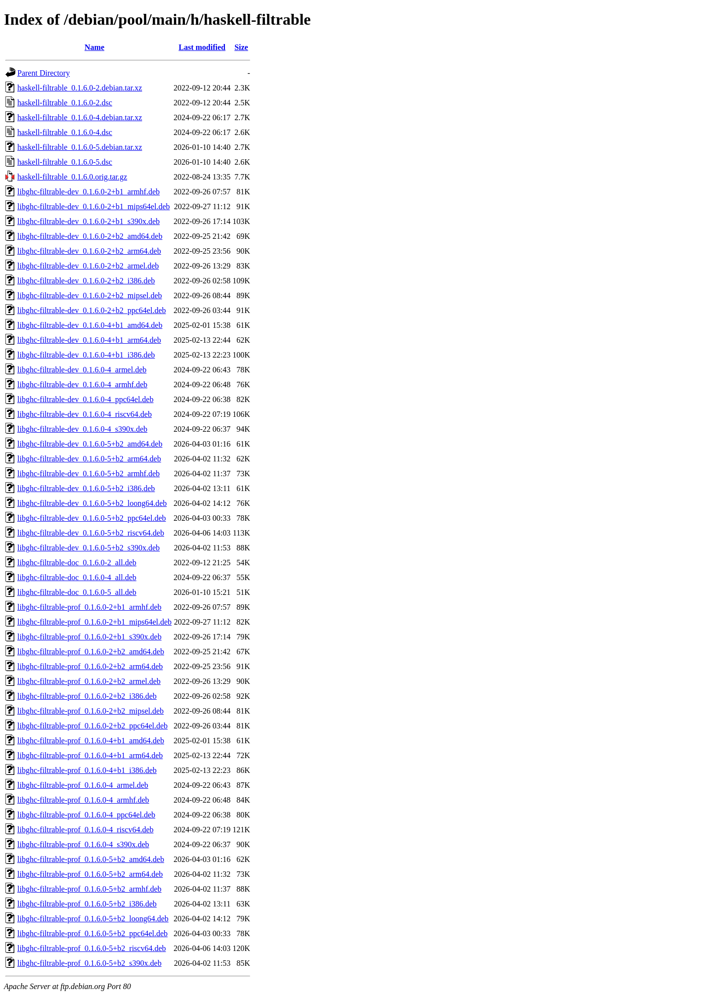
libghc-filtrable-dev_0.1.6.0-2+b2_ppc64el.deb (91, 310)
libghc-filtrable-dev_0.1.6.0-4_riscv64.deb (84, 414)
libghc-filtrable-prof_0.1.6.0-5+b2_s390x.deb (89, 963)
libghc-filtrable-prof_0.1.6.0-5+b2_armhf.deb (89, 889)
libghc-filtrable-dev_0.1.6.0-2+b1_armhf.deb (88, 191)
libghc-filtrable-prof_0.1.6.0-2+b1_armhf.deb (89, 607)
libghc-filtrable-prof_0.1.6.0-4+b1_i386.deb (87, 770)
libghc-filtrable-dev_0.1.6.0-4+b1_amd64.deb (89, 325)
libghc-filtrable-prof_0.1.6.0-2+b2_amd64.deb (90, 651)
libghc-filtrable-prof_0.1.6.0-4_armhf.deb (83, 800)
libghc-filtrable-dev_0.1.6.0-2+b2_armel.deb (88, 266)
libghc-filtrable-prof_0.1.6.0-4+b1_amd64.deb (90, 740)
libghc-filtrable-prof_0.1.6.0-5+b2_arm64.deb (90, 874)
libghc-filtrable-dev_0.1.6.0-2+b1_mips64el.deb (93, 206)
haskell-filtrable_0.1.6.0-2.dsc (64, 102)
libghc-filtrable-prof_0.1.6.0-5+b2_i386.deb (87, 904)
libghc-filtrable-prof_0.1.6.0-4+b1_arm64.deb (90, 755)
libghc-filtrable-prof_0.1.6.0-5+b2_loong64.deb (93, 918)
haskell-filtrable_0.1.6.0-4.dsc (64, 132)
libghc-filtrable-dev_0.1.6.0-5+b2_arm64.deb (89, 458)
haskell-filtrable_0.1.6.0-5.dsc (64, 162)
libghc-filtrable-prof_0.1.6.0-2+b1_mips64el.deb (94, 622)
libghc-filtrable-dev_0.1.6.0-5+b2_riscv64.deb (90, 533)
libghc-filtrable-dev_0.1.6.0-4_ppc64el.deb (85, 399)
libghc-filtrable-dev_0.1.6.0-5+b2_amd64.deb (89, 444)
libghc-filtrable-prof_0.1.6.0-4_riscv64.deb (85, 829)
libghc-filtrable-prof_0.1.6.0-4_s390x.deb (83, 844)
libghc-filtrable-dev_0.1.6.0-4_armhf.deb (82, 384)
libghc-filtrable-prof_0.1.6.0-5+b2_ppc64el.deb (92, 933)
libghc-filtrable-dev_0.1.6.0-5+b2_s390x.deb (88, 547)
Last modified (201, 47)
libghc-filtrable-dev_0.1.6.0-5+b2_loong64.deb (92, 503)
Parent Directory (43, 73)
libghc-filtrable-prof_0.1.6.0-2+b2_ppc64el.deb (92, 726)
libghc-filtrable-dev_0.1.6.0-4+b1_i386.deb (86, 355)
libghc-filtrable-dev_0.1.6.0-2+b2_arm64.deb (89, 251)
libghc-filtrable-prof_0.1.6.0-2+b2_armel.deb (89, 681)
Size (241, 47)
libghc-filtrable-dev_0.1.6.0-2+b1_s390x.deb (88, 221)
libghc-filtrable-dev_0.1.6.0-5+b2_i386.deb (86, 488)
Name (94, 47)
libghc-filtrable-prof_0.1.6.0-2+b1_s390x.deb (89, 637)
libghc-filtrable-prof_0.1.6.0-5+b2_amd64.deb (90, 859)
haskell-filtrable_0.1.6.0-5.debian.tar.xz (79, 147)
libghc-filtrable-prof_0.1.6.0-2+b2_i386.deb (87, 696)
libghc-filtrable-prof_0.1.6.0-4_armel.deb (82, 785)
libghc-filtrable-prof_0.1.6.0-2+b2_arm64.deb (90, 666)
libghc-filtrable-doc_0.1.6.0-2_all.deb (76, 562)
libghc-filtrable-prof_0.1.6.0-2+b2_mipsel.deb (90, 711)
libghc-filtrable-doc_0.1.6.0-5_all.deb (76, 592)
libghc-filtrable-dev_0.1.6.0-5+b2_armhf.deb (88, 473)
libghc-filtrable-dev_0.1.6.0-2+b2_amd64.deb (89, 236)
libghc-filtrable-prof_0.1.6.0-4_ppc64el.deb (86, 815)
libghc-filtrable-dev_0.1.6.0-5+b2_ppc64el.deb (91, 518)
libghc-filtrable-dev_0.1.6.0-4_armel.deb (81, 369)
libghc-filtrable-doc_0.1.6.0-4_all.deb (76, 577)
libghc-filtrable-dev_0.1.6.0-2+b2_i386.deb (86, 280)
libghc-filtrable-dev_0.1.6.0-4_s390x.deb (82, 429)
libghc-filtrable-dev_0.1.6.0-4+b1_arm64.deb (89, 340)
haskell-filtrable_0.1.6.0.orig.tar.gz (72, 177)
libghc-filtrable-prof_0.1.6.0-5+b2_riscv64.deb (91, 948)
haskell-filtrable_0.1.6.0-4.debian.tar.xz (79, 117)
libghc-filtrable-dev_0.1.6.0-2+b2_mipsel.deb (89, 295)
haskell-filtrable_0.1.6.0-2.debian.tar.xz (79, 88)
